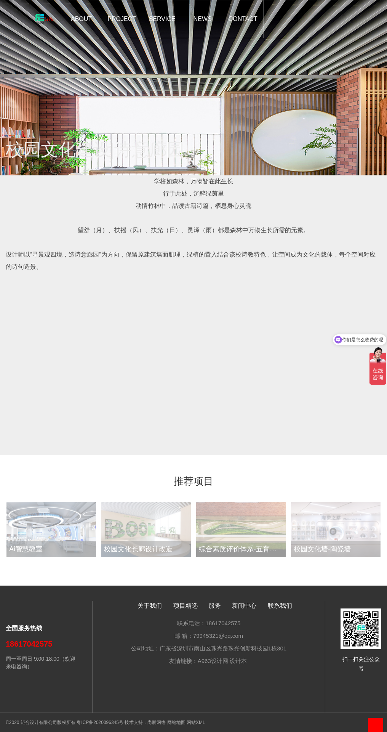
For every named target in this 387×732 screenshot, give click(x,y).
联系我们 (280, 605)
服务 (215, 605)
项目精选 (185, 605)
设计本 (238, 661)
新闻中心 (244, 605)
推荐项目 (193, 482)
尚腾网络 (156, 722)
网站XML (196, 722)
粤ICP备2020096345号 (100, 722)
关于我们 (150, 605)
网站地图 (176, 722)
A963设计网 (213, 661)
